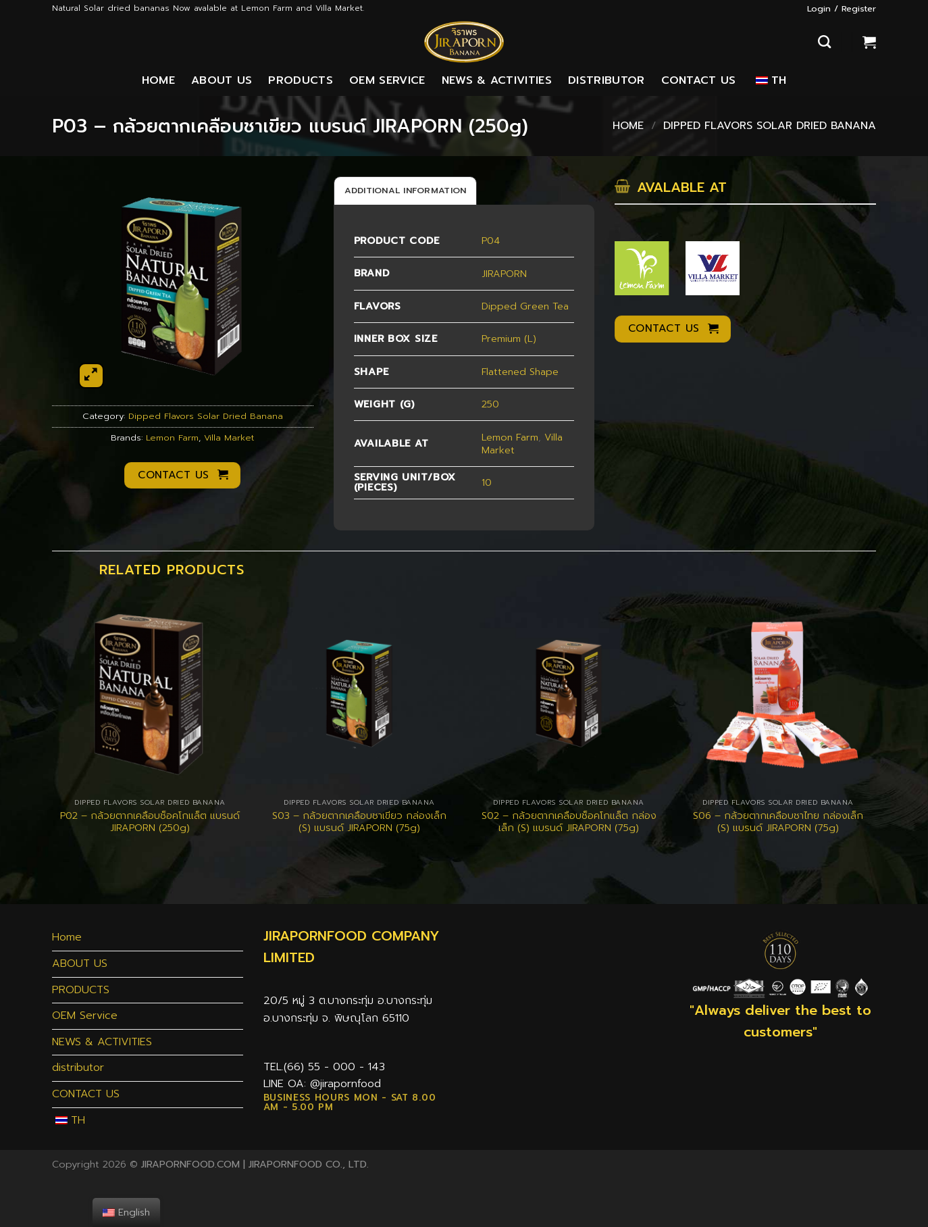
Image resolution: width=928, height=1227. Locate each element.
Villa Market (229, 437)
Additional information (405, 190)
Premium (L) (509, 338)
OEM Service (387, 80)
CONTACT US (698, 80)
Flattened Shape (520, 371)
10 (487, 482)
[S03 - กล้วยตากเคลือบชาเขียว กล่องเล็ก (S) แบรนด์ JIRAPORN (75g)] (359, 693)
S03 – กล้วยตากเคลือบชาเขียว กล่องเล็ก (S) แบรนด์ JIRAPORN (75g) (359, 821)
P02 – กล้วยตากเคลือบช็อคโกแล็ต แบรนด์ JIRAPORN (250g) (150, 821)
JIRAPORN (504, 273)
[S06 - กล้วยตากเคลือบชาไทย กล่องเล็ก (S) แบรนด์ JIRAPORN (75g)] (778, 693)
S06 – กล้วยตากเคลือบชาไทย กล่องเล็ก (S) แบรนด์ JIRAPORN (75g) (778, 821)
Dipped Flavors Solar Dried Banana (769, 126)
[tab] (406, 190)
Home (158, 80)
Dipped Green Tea (525, 306)
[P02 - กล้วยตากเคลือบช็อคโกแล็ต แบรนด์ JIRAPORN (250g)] (150, 693)
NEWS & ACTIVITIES (497, 80)
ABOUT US (222, 80)
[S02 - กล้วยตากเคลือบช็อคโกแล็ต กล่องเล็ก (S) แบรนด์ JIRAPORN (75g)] (569, 693)
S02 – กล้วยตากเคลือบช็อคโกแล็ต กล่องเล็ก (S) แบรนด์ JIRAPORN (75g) (569, 821)
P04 (491, 240)
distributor (606, 80)
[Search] (824, 41)
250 (490, 404)
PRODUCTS (300, 80)
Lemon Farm (172, 437)
